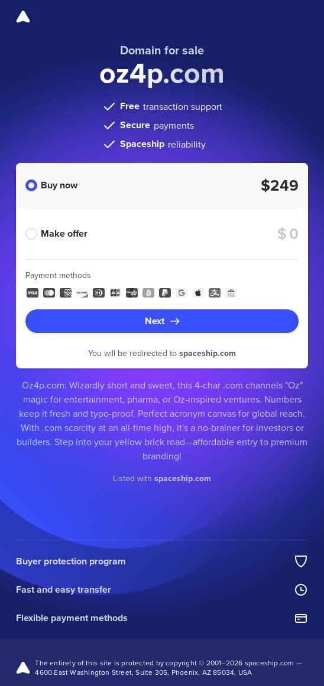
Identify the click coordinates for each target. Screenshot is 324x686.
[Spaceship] (23, 16)
